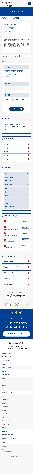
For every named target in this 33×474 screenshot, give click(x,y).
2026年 (7, 100)
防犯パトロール (6, 369)
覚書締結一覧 (5, 422)
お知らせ (4, 381)
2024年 (17, 100)
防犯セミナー (5, 373)
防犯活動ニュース (7, 365)
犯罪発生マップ (8, 286)
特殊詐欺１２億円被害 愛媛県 (16, 227)
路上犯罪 (13, 72)
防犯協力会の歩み (6, 411)
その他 (19, 75)
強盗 (12, 77)
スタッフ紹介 (5, 426)
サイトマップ (5, 457)
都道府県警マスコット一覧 (11, 274)
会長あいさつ (5, 407)
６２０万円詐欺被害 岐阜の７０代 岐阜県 (16, 252)
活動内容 (4, 415)
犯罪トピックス (6, 361)
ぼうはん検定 (5, 445)
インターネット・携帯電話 (11, 75)
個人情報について (6, 461)
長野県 (10, 32)
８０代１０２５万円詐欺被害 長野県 (16, 246)
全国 (6, 177)
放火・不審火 (20, 72)
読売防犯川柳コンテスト (9, 449)
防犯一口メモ (5, 400)
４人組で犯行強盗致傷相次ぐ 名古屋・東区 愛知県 (16, 234)
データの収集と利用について (9, 467)
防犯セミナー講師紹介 (7, 377)
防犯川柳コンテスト (10, 292)
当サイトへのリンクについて (9, 464)
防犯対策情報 (5, 385)
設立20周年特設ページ (7, 437)
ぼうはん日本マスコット (11, 267)
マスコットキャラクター (8, 430)
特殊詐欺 (11, 29)
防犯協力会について (7, 404)
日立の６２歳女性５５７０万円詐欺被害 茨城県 (16, 240)
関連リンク (4, 441)
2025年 (12, 100)
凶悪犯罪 (7, 77)
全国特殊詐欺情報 (6, 392)
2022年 (7, 102)
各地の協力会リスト (7, 419)
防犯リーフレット (9, 280)
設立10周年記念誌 (6, 434)
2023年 (23, 100)
